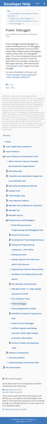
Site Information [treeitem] (13, 367)
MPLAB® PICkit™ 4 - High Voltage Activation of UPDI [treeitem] (26, 291)
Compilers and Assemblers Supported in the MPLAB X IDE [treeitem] (26, 178)
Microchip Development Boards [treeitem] (23, 186)
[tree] (23, 141)
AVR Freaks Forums (13, 392)
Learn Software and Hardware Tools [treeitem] (22, 156)
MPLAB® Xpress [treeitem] (16, 215)
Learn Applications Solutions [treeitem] (18, 146)
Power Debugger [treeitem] (19, 303)
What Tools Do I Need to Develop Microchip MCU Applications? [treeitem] (23, 163)
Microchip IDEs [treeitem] (15, 171)
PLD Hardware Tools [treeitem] (21, 298)
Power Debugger (15, 23)
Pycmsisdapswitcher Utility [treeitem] (24, 308)
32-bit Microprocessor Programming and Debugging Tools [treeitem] (27, 227)
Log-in (37, 3)
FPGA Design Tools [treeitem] (17, 195)
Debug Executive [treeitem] (19, 254)
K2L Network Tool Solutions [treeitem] (24, 284)
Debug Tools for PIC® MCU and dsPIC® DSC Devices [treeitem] (25, 262)
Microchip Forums (12, 390)
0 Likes (11, 85)
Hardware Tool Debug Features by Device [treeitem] (27, 276)
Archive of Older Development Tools (22, 21)
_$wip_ (12, 88)
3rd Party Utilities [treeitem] (17, 357)
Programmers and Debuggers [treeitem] (22, 220)
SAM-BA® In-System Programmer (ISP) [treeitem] (27, 316)
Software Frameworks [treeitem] (19, 352)
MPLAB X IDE (16, 66)
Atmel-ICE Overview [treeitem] (20, 235)
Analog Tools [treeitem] (14, 190)
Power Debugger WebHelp (17, 77)
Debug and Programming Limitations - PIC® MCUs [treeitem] (23, 247)
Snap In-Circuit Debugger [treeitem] (23, 323)
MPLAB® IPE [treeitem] (14, 210)
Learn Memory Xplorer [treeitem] (19, 200)
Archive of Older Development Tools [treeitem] (25, 345)
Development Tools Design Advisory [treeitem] (28, 240)
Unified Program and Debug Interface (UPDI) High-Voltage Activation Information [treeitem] (25, 333)
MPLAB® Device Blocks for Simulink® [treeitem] (25, 205)
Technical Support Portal (15, 409)
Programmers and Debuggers (20, 18)
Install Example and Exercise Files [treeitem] (24, 362)
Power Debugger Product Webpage (21, 74)
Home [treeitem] (8, 141)
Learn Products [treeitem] (12, 151)
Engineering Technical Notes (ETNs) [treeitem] (27, 269)
